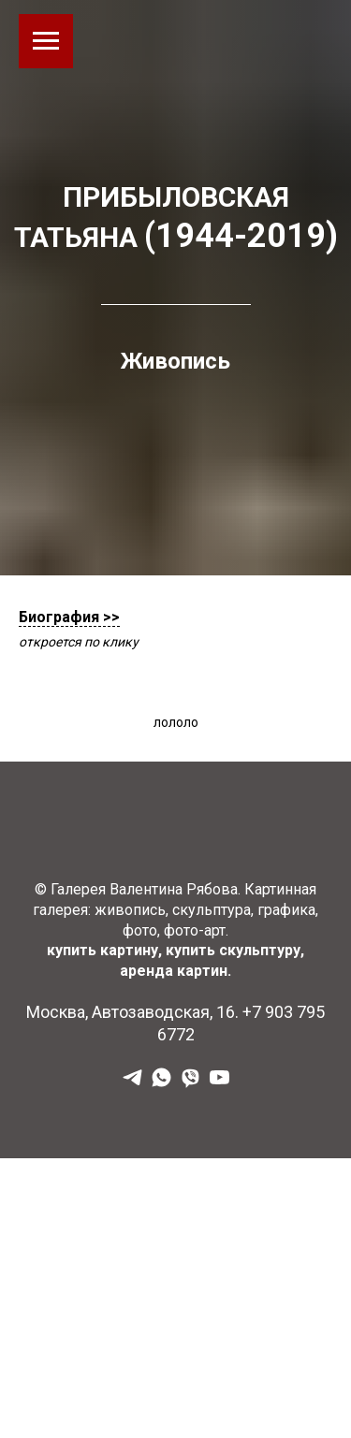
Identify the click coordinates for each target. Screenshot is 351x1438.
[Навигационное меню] (46, 41)
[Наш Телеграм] (132, 1084)
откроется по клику (79, 641)
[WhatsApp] (161, 1084)
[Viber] (190, 1084)
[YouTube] (219, 1084)
